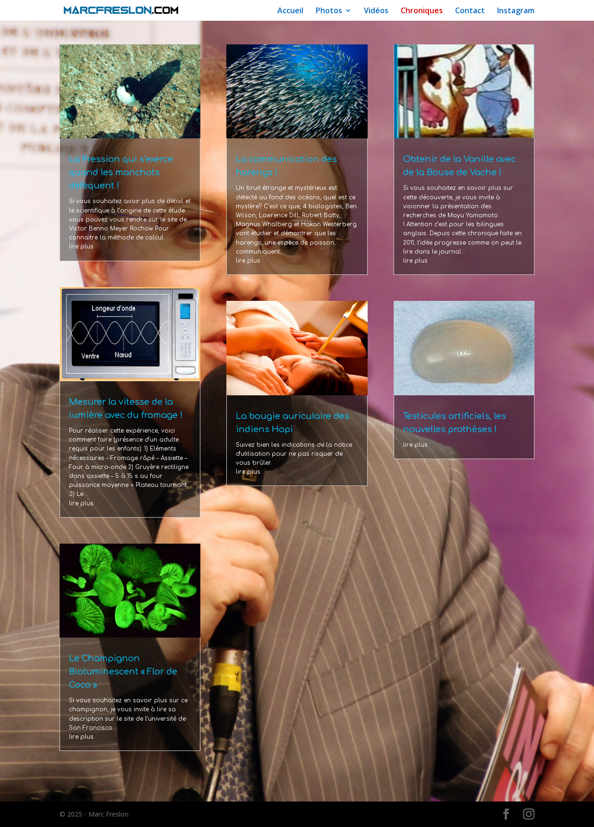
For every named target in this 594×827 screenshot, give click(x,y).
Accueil (290, 11)
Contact (470, 11)
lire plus (81, 246)
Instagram (515, 11)
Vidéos (376, 11)
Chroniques (422, 11)
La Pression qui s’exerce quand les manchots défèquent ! (121, 172)
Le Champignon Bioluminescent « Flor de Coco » (123, 672)
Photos (329, 11)
